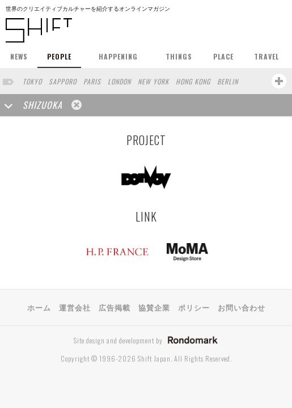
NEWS (19, 56)
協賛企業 (154, 307)
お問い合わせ (241, 307)
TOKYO (32, 81)
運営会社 (75, 307)
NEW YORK (153, 81)
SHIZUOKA (42, 105)
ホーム (39, 307)
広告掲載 (114, 307)
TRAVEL (266, 56)
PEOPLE (59, 56)
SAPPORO (63, 81)
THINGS (179, 56)
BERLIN (227, 81)
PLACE (223, 56)
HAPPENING (118, 56)
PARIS (92, 81)
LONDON (119, 81)
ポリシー (194, 307)
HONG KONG (193, 81)
